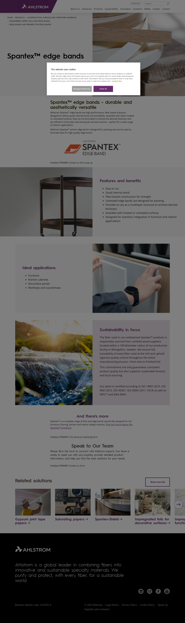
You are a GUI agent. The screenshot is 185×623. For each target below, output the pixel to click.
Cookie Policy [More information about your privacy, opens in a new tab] (117, 81)
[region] (93, 79)
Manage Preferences (81, 89)
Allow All (103, 89)
